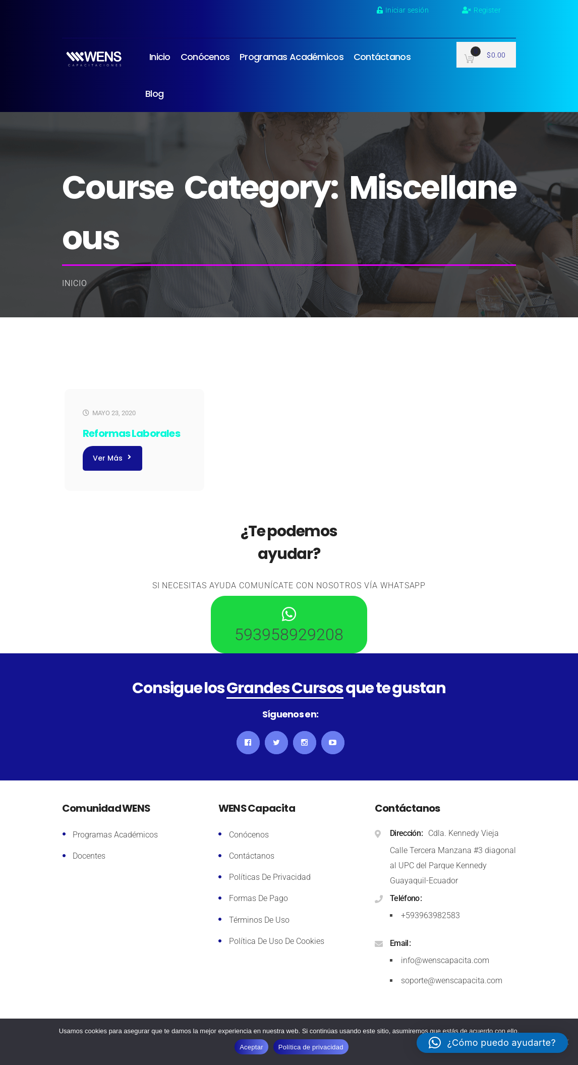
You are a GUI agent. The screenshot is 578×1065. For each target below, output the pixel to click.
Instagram (304, 742)
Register (481, 10)
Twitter (276, 742)
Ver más (112, 458)
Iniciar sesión (403, 10)
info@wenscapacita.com (445, 960)
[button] (492, 1043)
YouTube (332, 742)
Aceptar (251, 1047)
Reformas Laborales (131, 433)
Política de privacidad (310, 1047)
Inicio (74, 283)
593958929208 (289, 634)
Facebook (248, 742)
